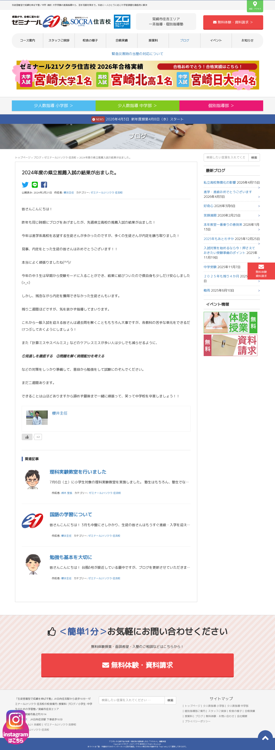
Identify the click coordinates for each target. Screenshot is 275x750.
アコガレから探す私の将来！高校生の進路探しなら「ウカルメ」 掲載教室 (137, 741)
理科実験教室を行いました (78, 472)
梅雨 (207, 290)
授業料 (153, 40)
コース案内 (27, 40)
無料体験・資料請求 (137, 665)
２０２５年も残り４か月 (221, 276)
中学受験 (210, 267)
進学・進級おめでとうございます (228, 192)
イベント (216, 40)
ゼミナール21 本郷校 (29, 724)
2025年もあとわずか (219, 239)
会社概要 (242, 716)
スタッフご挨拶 (58, 40)
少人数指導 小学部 (213, 706)
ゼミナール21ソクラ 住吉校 (60, 157)
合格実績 (122, 40)
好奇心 (208, 206)
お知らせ (247, 40)
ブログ (184, 40)
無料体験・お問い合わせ (220, 716)
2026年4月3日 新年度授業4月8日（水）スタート (137, 119)
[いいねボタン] (27, 437)
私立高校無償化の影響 (220, 182)
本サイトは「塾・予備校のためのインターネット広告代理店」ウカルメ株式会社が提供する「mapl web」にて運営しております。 (137, 746)
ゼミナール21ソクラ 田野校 (60, 724)
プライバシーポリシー (198, 721)
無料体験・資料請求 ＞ (233, 22)
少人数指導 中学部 (237, 706)
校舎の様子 (90, 40)
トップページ (23, 157)
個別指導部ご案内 (195, 711)
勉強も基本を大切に (71, 557)
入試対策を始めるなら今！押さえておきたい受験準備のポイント (229, 250)
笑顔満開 (210, 215)
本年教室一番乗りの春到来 (223, 224)
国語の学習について (71, 514)
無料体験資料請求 (261, 271)
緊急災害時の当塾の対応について (137, 53)
